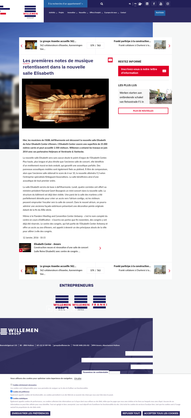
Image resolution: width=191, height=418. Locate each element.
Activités (52, 12)
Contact (123, 12)
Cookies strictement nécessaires (25, 385)
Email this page (110, 60)
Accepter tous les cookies (161, 413)
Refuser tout (131, 413)
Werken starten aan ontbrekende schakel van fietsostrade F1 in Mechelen (132, 99)
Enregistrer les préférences (30, 413)
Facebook (154, 3)
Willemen (30, 12)
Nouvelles (82, 12)
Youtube (161, 3)
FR (135, 4)
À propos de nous (110, 12)
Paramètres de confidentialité (95, 372)
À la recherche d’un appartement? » (65, 3)
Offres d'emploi (95, 12)
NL (130, 4)
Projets (61, 12)
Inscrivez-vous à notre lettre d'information (139, 71)
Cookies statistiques (20, 398)
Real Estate (160, 12)
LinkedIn (147, 3)
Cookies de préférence (21, 392)
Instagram (167, 3)
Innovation (71, 12)
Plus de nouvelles (143, 110)
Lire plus (77, 378)
